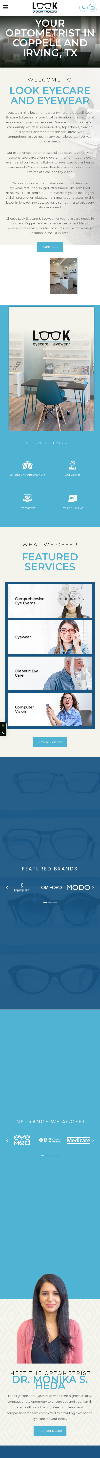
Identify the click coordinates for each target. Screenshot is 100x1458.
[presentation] (7, 891)
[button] (45, 906)
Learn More (50, 247)
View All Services (50, 746)
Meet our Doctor (50, 1434)
